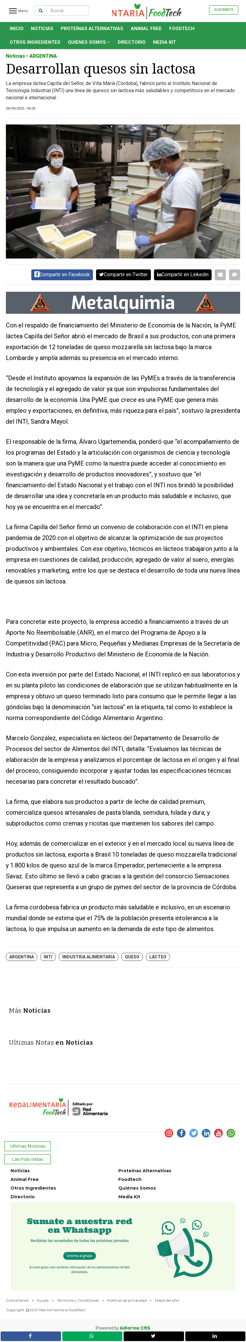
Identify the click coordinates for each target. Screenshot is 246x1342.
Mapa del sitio (167, 1300)
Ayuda (43, 1300)
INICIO (17, 28)
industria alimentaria (88, 956)
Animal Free (146, 28)
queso (132, 956)
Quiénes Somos (89, 42)
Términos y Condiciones (78, 1300)
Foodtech (182, 28)
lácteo (157, 956)
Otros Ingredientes (35, 42)
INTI (48, 956)
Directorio (132, 42)
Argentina (21, 956)
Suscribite (223, 10)
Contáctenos (17, 1300)
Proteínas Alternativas (92, 28)
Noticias (42, 28)
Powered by (123, 1328)
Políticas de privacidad (127, 1300)
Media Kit (164, 42)
